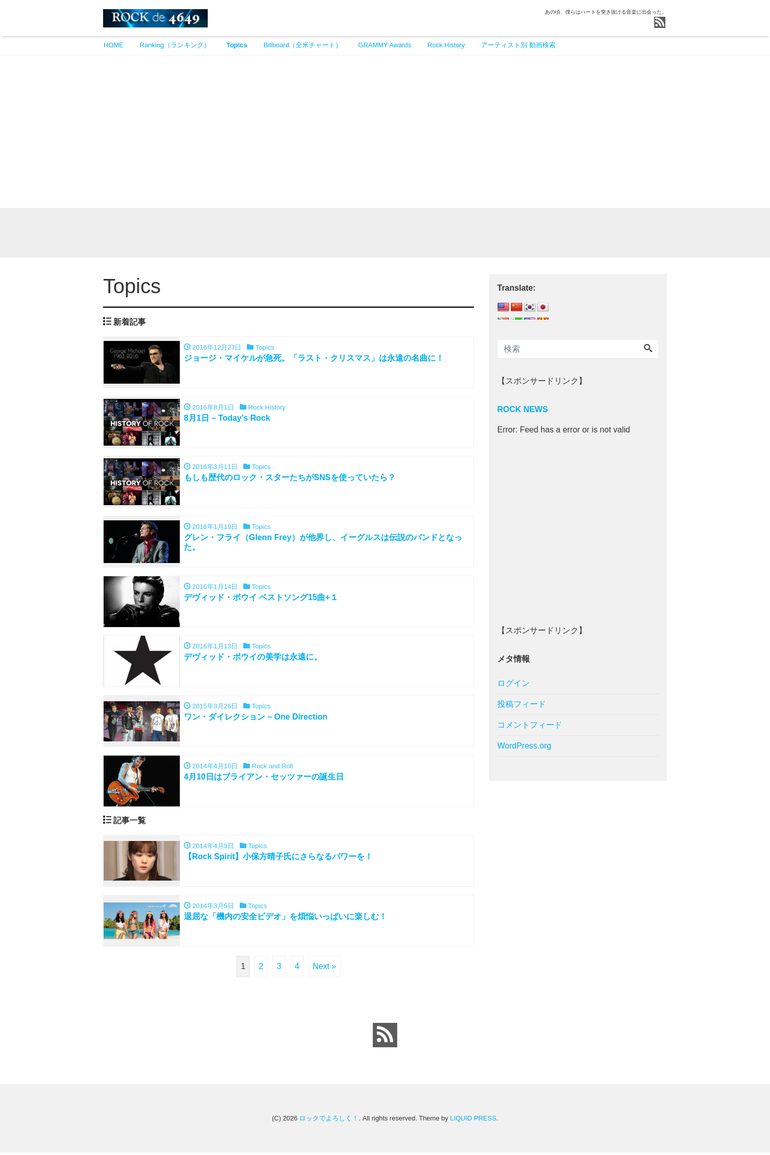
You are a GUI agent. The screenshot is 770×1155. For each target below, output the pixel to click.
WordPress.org (524, 746)
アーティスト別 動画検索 (518, 45)
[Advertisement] (385, 131)
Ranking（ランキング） (175, 45)
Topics (237, 45)
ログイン (513, 684)
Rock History (446, 45)
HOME (113, 45)
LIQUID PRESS (473, 1121)
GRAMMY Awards (384, 45)
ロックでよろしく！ (329, 1121)
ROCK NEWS (522, 410)
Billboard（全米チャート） (303, 45)
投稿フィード (521, 705)
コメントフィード (529, 726)
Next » (324, 968)
